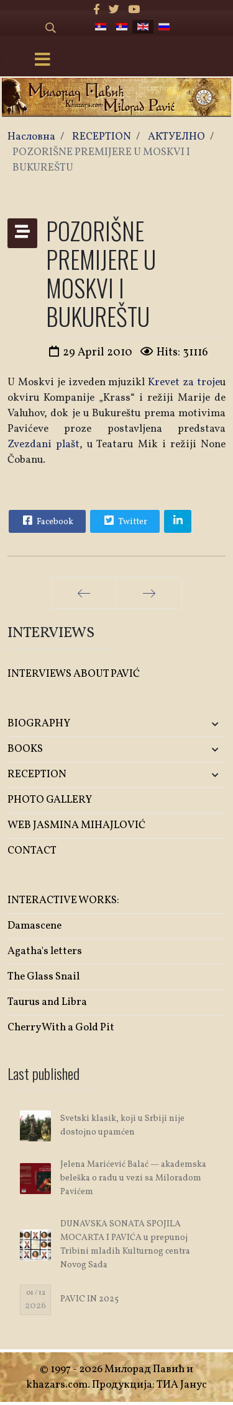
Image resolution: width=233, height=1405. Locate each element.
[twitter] (114, 10)
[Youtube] (134, 10)
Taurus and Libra (47, 1002)
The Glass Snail (43, 977)
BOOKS (25, 749)
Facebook (46, 520)
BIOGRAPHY (38, 723)
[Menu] (42, 60)
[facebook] (96, 10)
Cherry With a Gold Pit (60, 1027)
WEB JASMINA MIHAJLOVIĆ (76, 825)
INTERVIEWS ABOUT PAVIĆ (73, 674)
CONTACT (32, 851)
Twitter (124, 520)
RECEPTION (36, 774)
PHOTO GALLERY (49, 800)
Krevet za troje (184, 382)
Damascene (34, 926)
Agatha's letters (44, 951)
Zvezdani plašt (43, 444)
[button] (189, 724)
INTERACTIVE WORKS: (63, 900)
